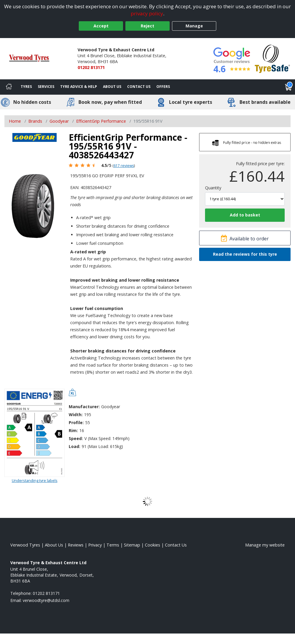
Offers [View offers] (163, 86)
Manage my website (265, 545)
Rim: (73, 430)
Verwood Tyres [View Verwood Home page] (25, 545)
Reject (147, 26)
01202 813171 (91, 67)
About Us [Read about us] (54, 545)
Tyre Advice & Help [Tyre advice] (78, 86)
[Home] (9, 87)
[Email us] (46, 600)
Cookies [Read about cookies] (152, 545)
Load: (74, 446)
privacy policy (147, 13)
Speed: (76, 438)
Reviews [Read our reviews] (75, 545)
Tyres (26, 86)
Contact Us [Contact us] (138, 86)
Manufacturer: (84, 406)
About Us (112, 86)
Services (46, 86)
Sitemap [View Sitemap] (132, 545)
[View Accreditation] (272, 58)
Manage (194, 26)
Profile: (76, 422)
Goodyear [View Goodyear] (59, 121)
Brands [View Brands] (35, 121)
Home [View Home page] (15, 121)
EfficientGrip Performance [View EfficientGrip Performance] (101, 121)
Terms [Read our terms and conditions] (112, 545)
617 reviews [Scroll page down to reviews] (124, 165)
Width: (76, 414)
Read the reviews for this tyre (245, 254)
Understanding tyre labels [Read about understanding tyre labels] (35, 480)
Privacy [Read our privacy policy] (95, 545)
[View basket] (288, 87)
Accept (101, 26)
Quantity (213, 188)
